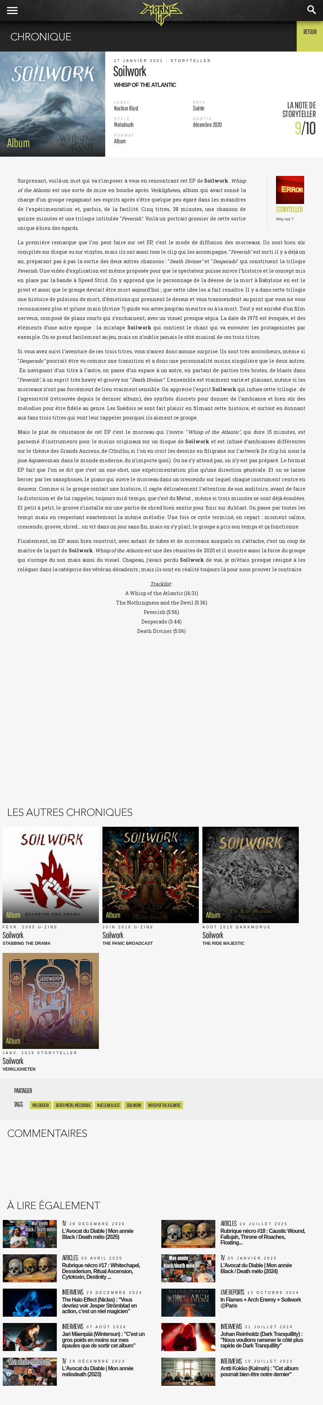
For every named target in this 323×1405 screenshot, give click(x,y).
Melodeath (40, 951)
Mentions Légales (107, 1357)
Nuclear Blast (108, 951)
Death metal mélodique (73, 951)
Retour (305, 36)
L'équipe (97, 1372)
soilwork (133, 951)
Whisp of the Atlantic (164, 951)
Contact (96, 1387)
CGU (93, 1365)
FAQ (92, 1380)
